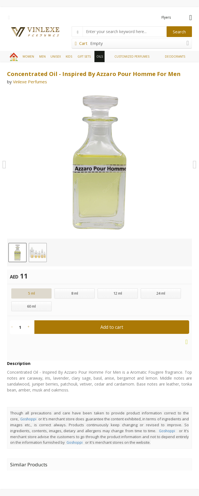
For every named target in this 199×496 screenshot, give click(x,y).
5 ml (31, 293)
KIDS (69, 56)
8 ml (74, 293)
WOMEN (28, 56)
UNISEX (55, 56)
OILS (99, 56)
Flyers (166, 17)
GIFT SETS (84, 56)
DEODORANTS (175, 56)
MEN (42, 56)
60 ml (31, 306)
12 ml (117, 293)
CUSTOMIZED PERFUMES (131, 56)
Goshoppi (28, 419)
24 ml (160, 293)
